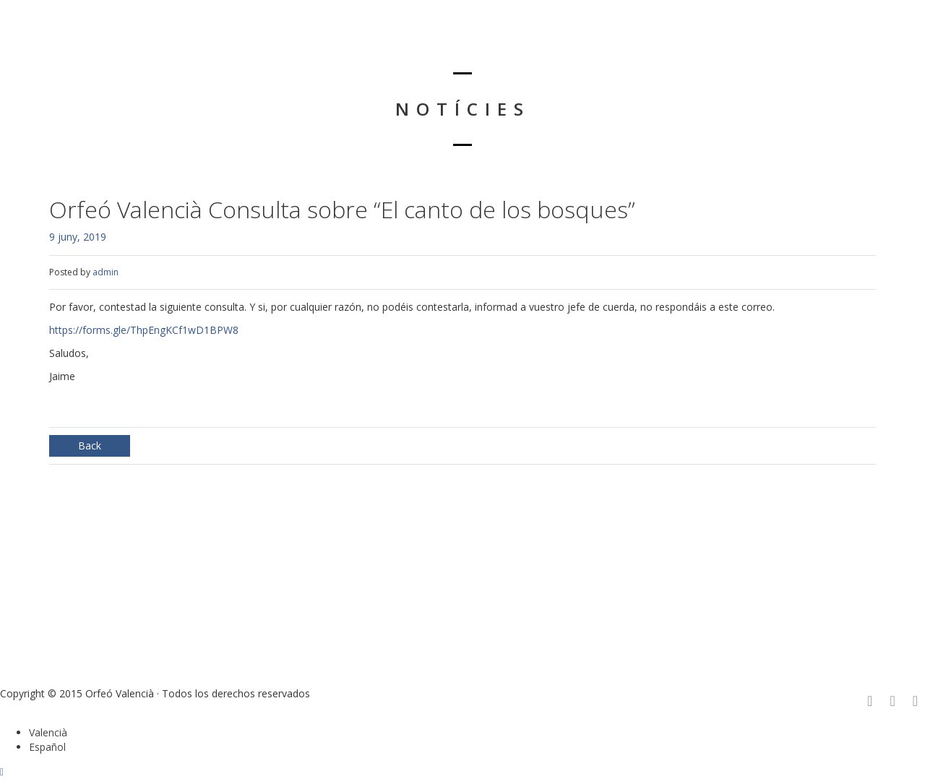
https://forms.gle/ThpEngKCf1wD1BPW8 (143, 330)
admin (105, 272)
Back (89, 445)
